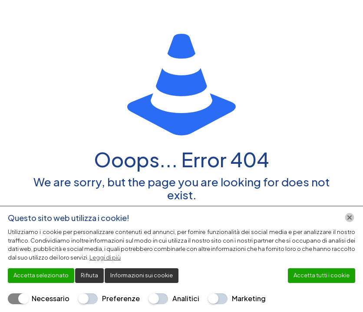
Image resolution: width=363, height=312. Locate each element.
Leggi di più (105, 257)
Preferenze (121, 298)
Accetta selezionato (41, 275)
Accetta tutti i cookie (322, 275)
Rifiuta (89, 275)
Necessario (50, 298)
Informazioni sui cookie (141, 275)
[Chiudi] (349, 217)
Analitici (185, 298)
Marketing (249, 298)
